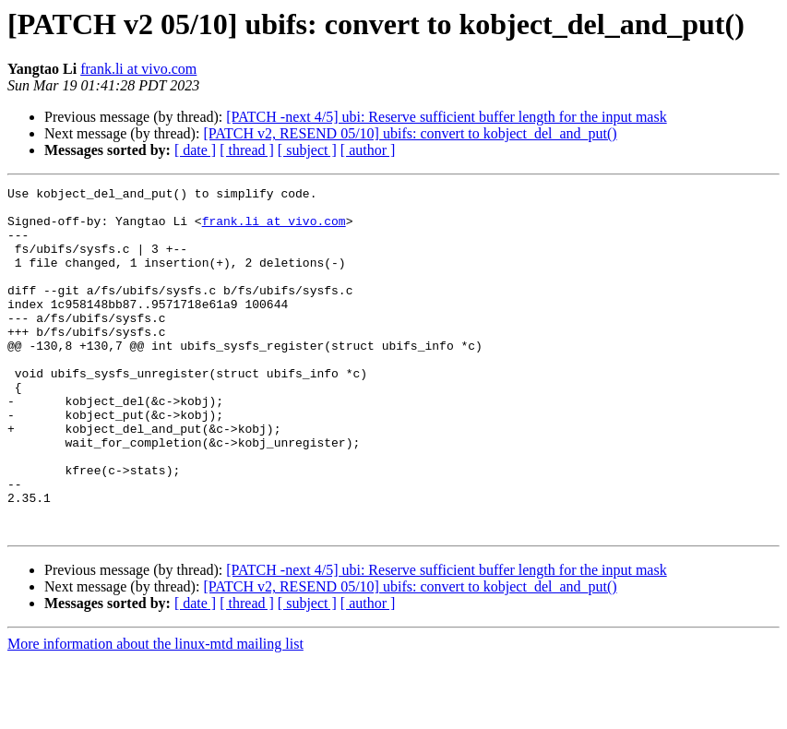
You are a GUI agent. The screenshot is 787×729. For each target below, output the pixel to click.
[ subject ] (307, 150)
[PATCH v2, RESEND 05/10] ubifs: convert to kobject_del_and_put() (409, 133)
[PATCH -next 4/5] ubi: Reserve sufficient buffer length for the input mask (446, 117)
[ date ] (195, 150)
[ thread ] (247, 150)
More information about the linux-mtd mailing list (155, 713)
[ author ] (368, 150)
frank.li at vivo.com (138, 69)
